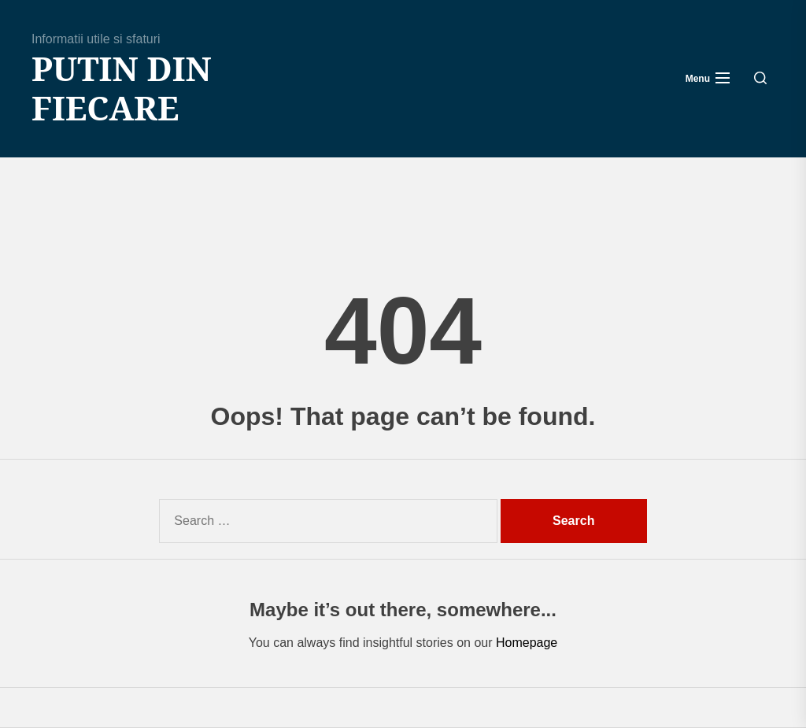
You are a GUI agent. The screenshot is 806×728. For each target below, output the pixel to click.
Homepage (526, 642)
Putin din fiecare (121, 88)
